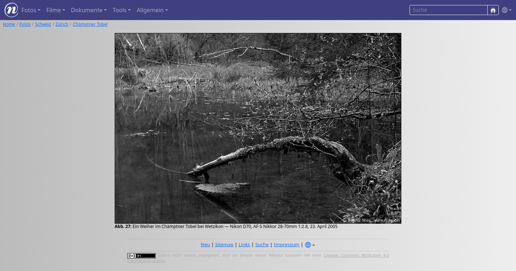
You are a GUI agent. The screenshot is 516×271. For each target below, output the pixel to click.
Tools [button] (119, 10)
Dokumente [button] (86, 10)
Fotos (25, 24)
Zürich (62, 24)
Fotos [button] (29, 10)
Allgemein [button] (150, 10)
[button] (505, 10)
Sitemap (224, 244)
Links (244, 244)
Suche (262, 244)
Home (9, 24)
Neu (205, 244)
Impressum (286, 244)
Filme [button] (53, 10)
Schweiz (43, 24)
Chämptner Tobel (90, 24)
